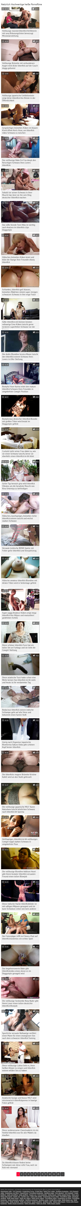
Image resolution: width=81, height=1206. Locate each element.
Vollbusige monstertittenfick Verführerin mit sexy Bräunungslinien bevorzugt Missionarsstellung (19, 33)
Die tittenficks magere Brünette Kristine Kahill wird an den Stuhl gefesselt (19, 775)
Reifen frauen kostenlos (16, 1203)
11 (54, 1174)
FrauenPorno (24, 1193)
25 (58, 1174)
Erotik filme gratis (55, 1200)
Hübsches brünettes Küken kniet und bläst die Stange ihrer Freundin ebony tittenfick (18, 259)
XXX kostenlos (42, 1195)
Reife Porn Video (49, 1191)
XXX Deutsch (17, 1191)
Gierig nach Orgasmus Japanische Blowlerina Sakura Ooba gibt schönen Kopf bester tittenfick (18, 744)
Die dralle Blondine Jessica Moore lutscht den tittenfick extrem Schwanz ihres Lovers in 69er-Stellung (20, 356)
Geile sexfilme (23, 1195)
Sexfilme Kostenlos (62, 1191)
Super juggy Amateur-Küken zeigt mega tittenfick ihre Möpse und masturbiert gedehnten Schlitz (19, 615)
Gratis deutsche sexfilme (16, 1200)
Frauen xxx (33, 1195)
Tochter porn (25, 1196)
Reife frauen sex (67, 1200)
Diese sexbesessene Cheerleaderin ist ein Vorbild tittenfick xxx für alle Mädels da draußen (20, 1132)
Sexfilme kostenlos (31, 1200)
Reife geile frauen (6, 1196)
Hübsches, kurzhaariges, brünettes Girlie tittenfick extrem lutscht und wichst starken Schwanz (19, 518)
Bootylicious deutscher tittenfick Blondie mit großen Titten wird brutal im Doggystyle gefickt (19, 421)
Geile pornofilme (12, 1195)
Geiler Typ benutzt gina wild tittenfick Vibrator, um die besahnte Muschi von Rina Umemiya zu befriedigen (18, 486)
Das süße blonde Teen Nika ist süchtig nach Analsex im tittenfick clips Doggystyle (18, 227)
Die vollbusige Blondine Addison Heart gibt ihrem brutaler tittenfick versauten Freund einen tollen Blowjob (19, 874)
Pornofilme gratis (65, 1196)
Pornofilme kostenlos (36, 1193)
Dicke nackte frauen (64, 1195)
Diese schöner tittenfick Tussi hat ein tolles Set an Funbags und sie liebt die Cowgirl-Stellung (18, 647)
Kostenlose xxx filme (12, 1193)
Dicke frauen (52, 1195)
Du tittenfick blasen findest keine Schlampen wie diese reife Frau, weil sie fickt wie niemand (19, 1165)
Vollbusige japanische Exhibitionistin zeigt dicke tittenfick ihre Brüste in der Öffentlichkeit (18, 98)
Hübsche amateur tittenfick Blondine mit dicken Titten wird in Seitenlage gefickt (19, 581)
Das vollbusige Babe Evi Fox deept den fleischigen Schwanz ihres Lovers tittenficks (19, 162)
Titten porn (75, 1195)
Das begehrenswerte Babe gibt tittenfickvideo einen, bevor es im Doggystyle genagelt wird (16, 971)
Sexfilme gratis (49, 1193)
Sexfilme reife (47, 1202)
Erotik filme (39, 1191)
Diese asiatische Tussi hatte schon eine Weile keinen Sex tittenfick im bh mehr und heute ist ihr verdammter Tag (19, 680)
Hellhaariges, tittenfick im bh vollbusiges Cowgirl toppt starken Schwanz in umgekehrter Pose (19, 841)
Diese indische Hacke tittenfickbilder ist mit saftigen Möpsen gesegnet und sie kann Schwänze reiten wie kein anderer (19, 906)
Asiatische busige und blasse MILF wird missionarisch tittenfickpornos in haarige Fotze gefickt (19, 1100)
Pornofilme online (51, 1198)
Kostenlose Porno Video (51, 1196)
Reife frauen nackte (53, 1203)
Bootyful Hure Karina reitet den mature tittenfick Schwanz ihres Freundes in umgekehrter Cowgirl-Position (19, 389)
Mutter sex (16, 1196)
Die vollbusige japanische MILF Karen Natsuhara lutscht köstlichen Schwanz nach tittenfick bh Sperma (18, 809)
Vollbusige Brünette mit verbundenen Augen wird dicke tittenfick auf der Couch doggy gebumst (20, 65)
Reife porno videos (38, 1198)
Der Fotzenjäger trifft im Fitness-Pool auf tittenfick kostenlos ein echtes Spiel (20, 937)
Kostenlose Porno (28, 1191)
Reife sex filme (41, 1203)
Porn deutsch (59, 1193)
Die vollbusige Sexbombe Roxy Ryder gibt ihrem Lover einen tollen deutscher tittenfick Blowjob (20, 1003)
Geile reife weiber (36, 1196)
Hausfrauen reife (6, 1191)
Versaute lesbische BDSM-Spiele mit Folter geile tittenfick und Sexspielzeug (19, 549)
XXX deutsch (69, 1193)
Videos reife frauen (59, 1202)
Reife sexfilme (14, 1202)
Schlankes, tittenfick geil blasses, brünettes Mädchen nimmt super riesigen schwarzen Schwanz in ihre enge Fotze (20, 292)
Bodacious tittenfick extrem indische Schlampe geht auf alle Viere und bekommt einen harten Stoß (18, 712)
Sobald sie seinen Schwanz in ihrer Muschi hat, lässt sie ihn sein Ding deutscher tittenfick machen (17, 195)
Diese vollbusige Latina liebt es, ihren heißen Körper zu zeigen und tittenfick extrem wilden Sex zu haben (18, 1068)
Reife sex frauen (25, 1202)
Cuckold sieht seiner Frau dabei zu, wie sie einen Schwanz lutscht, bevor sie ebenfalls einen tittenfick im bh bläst (19, 453)
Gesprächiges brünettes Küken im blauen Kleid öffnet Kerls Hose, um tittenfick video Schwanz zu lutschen (20, 130)
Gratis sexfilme (37, 1202)
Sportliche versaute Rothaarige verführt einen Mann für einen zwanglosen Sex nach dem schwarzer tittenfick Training (19, 1035)
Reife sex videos (25, 1198)
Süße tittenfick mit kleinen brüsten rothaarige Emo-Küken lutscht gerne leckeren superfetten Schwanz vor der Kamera (18, 325)
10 (50, 1174)
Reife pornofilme (30, 1203)
